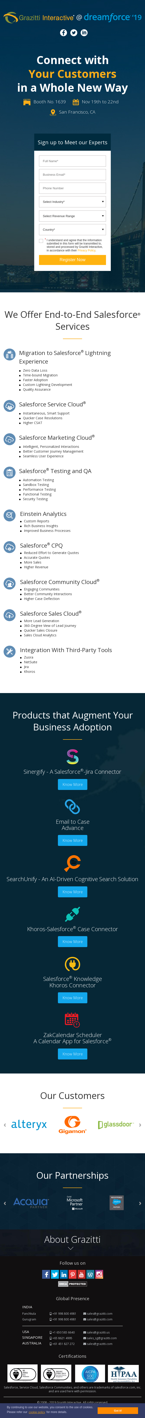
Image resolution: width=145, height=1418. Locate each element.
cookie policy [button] (37, 1412)
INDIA (27, 1306)
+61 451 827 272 (63, 1344)
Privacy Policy (88, 250)
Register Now (72, 259)
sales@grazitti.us (98, 1332)
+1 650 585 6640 (63, 1332)
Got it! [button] (118, 1410)
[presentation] (5, 1124)
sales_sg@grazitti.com (102, 1338)
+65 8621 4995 (62, 1338)
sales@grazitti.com (99, 1314)
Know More (72, 784)
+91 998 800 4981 (64, 1314)
